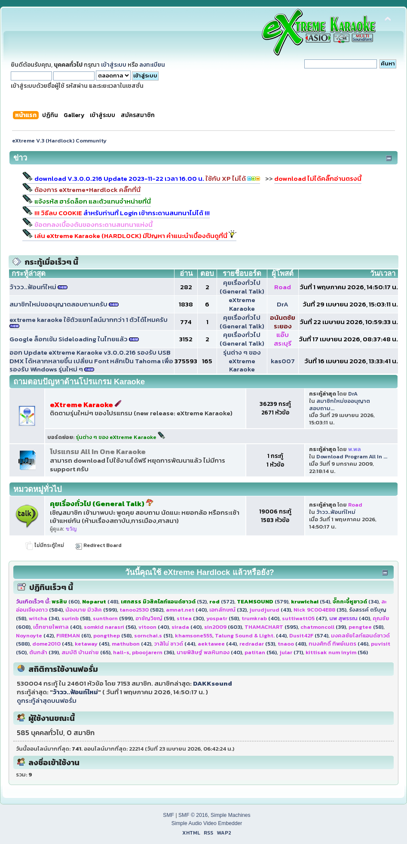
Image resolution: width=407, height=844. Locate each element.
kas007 (283, 361)
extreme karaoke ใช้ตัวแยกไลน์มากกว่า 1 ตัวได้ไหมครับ (88, 320)
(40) (186, 610)
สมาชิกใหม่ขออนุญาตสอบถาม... (339, 404)
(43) (270, 610)
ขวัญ (71, 529)
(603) (223, 627)
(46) (338, 644)
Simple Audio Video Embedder (206, 823)
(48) (100, 601)
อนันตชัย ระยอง (282, 321)
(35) (320, 610)
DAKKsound (212, 683)
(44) (251, 635)
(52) (164, 601)
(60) (66, 601)
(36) (153, 652)
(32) (228, 610)
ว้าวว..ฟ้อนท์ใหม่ (32, 287)
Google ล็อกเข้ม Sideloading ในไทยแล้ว (68, 339)
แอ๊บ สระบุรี (282, 339)
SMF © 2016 (193, 815)
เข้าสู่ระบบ (113, 64)
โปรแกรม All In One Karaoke (98, 451)
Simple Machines (231, 815)
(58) (75, 618)
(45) (52, 644)
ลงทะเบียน (152, 64)
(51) (153, 635)
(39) (323, 627)
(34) (356, 601)
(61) (73, 635)
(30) (190, 618)
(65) (85, 652)
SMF (168, 815)
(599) (91, 610)
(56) (110, 627)
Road (282, 287)
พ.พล (354, 449)
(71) (291, 652)
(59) (154, 618)
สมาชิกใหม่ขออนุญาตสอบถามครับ (58, 304)
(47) (304, 618)
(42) (35, 635)
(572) (221, 601)
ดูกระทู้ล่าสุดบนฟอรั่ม (47, 700)
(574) (308, 635)
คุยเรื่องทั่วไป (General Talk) (242, 287)
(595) (271, 627)
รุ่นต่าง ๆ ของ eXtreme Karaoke (242, 360)
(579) (262, 601)
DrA (282, 304)
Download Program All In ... (351, 456)
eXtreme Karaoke (242, 304)
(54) (310, 601)
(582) (141, 610)
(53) (257, 644)
